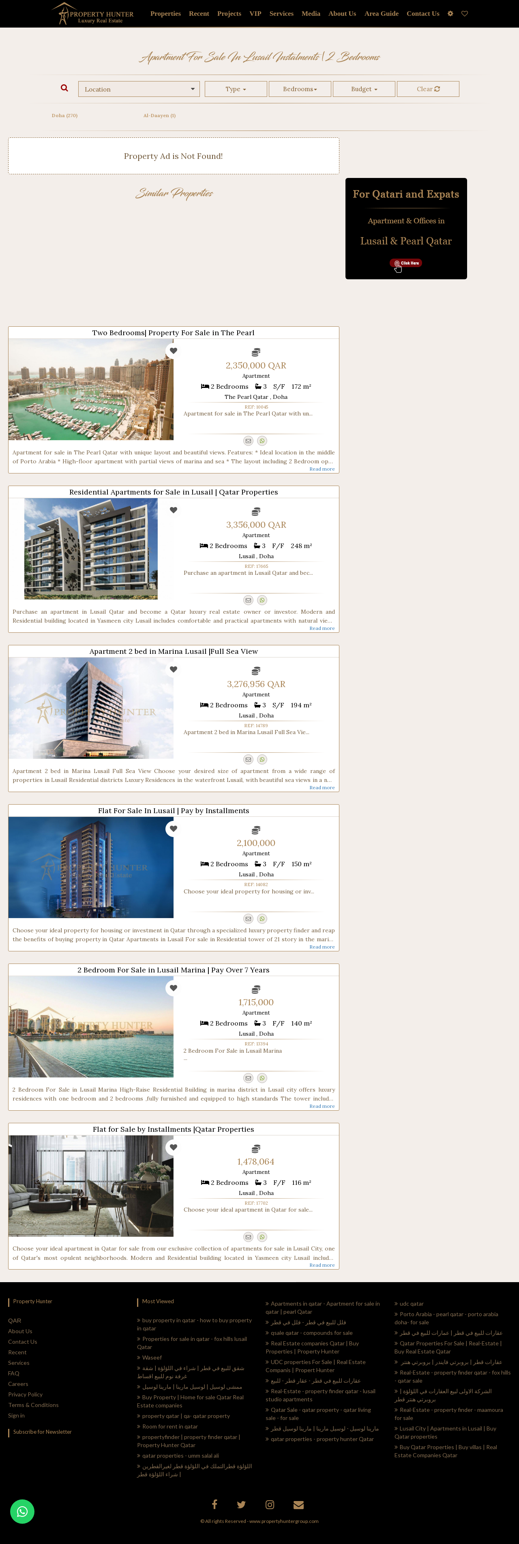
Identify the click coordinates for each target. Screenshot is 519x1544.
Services (282, 13)
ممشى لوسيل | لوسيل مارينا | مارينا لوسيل (189, 1386)
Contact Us (22, 1341)
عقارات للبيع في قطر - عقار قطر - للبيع (313, 1380)
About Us (20, 1331)
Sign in (16, 1415)
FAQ (13, 1373)
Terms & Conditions (33, 1404)
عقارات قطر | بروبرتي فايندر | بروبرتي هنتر (448, 1361)
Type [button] (236, 89)
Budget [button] (364, 89)
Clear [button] (428, 89)
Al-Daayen (160, 115)
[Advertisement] (173, 265)
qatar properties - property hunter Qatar (320, 1438)
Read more (322, 469)
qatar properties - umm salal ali (178, 1455)
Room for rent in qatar (167, 1426)
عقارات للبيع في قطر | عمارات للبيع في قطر (449, 1332)
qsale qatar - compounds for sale (309, 1332)
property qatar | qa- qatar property (183, 1415)
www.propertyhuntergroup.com (284, 1521)
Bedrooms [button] (300, 89)
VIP (255, 13)
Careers (18, 1383)
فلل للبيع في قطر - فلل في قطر (306, 1322)
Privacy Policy (25, 1394)
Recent (17, 1352)
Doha (64, 115)
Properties (165, 13)
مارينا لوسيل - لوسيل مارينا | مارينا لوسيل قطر (322, 1428)
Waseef (149, 1357)
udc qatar (409, 1303)
